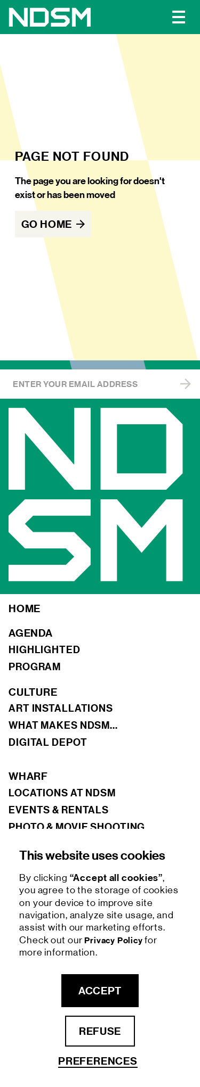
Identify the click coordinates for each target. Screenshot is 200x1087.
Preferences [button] (98, 1061)
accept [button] (100, 990)
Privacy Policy (114, 940)
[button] (178, 17)
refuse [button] (100, 1031)
